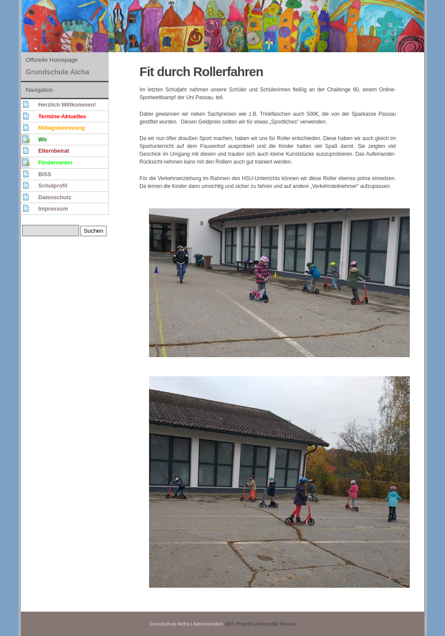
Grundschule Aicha (57, 72)
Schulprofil (52, 185)
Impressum (53, 208)
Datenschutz (54, 197)
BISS (44, 174)
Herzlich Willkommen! (67, 104)
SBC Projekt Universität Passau (260, 623)
